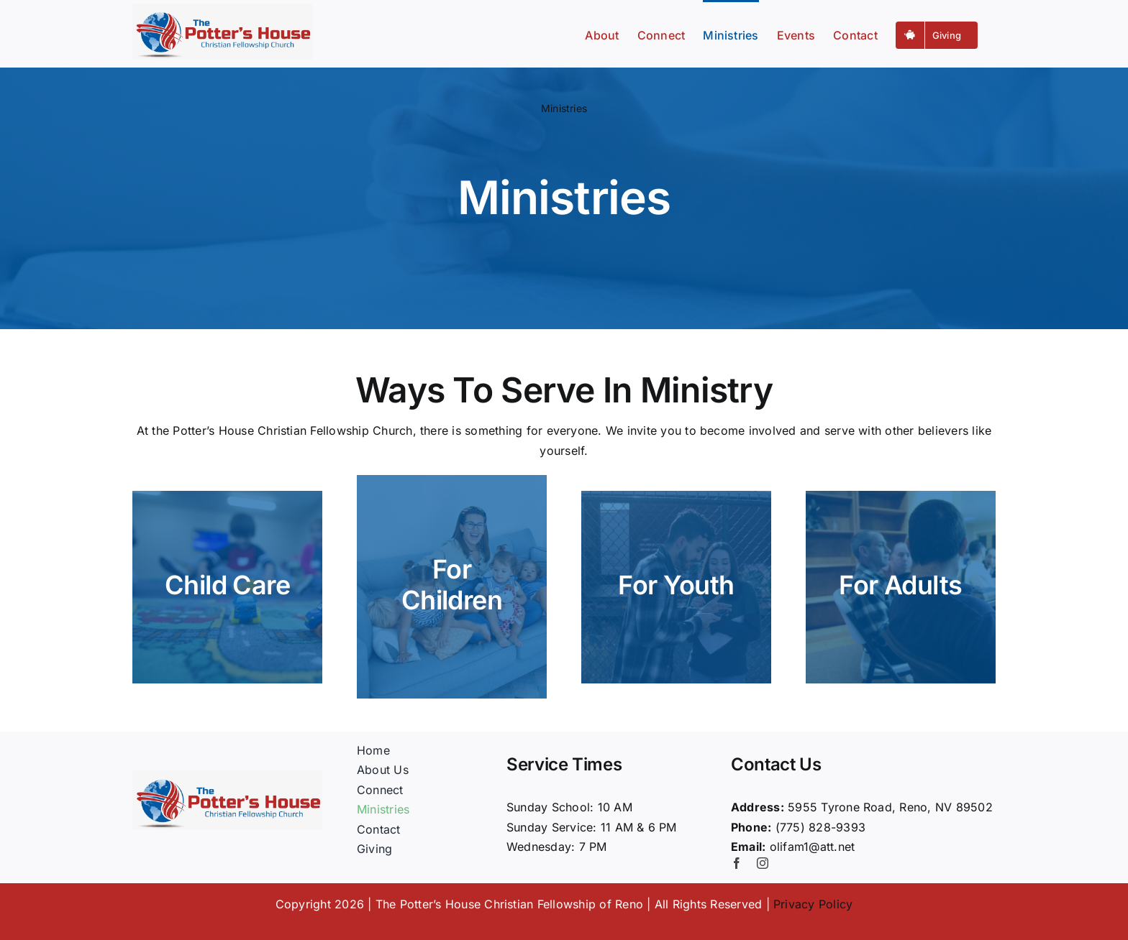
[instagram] (762, 863)
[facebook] (736, 863)
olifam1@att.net (812, 846)
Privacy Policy (812, 904)
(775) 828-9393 (820, 827)
